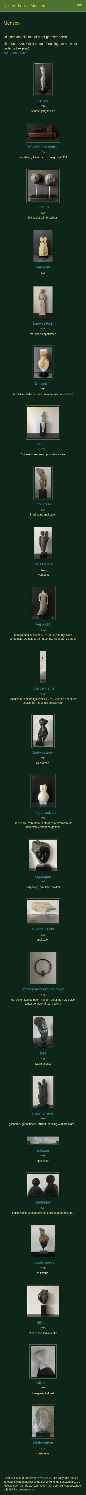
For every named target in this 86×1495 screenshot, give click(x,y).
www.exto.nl (44, 1478)
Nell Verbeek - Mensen (24, 5)
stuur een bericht (15, 53)
